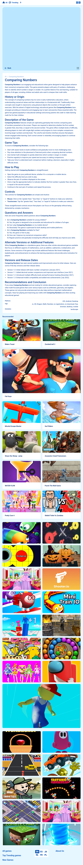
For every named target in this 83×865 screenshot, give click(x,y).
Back (7, 68)
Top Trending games (11, 855)
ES (41, 851)
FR (41, 855)
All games (7, 851)
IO (6, 77)
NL (37, 855)
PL (45, 855)
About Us (60, 851)
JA (45, 851)
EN (37, 851)
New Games (7, 860)
